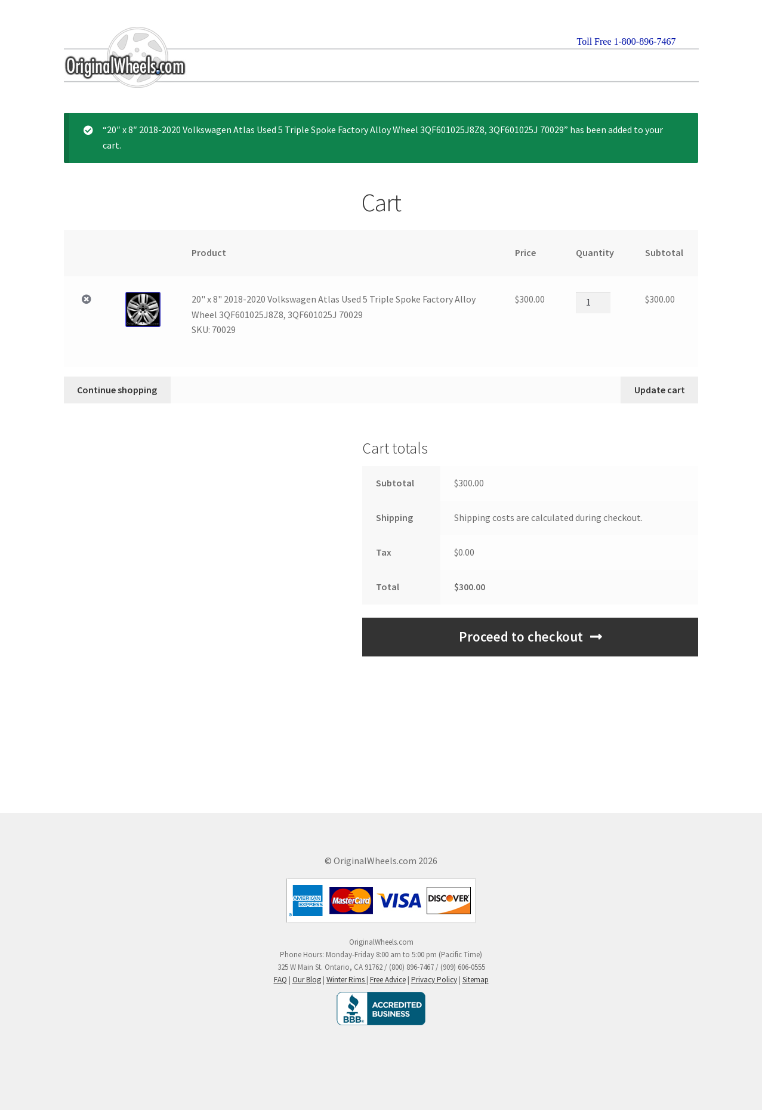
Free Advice (388, 980)
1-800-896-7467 (645, 41)
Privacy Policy (434, 980)
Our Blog (306, 980)
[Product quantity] (593, 302)
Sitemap (475, 980)
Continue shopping (117, 390)
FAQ (280, 980)
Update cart (659, 390)
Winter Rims (346, 980)
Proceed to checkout (521, 636)
